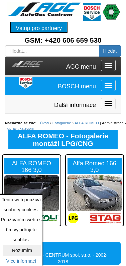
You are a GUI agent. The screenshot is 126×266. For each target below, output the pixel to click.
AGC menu (81, 66)
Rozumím (22, 250)
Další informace (75, 105)
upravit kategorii (20, 128)
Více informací (21, 261)
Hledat (110, 51)
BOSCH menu (77, 86)
